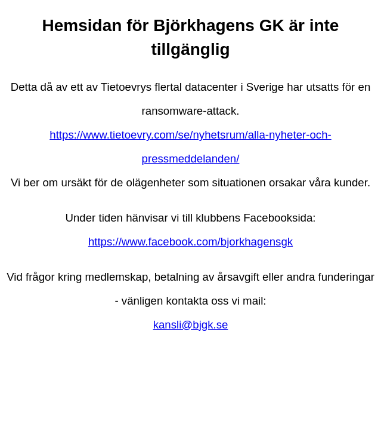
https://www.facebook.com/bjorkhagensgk (190, 241)
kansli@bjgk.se (190, 324)
